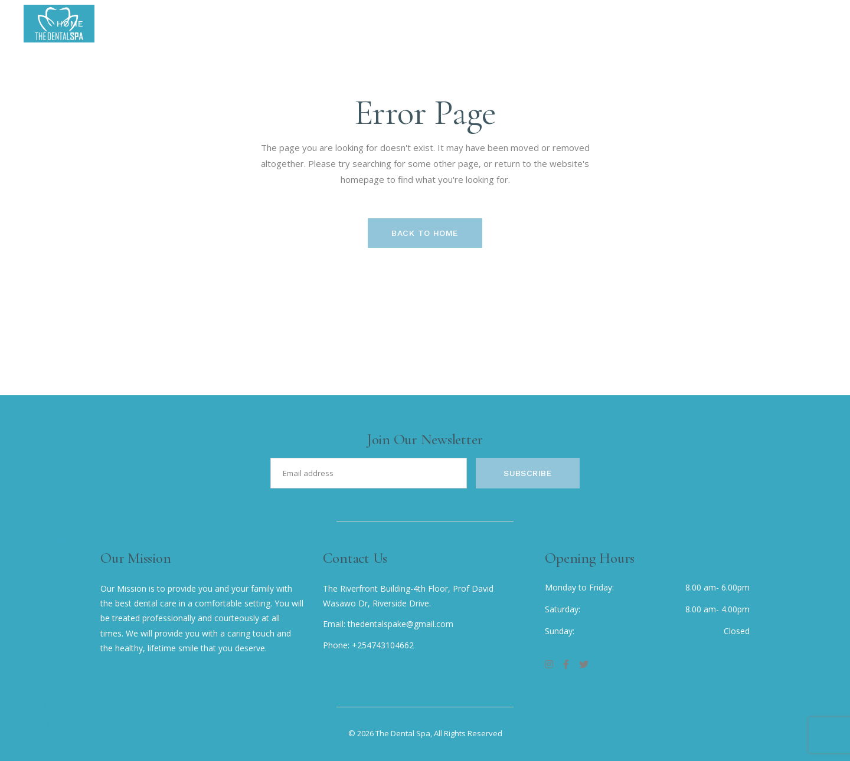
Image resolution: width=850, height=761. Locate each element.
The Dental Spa (402, 733)
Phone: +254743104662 (368, 645)
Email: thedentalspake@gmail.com (388, 623)
